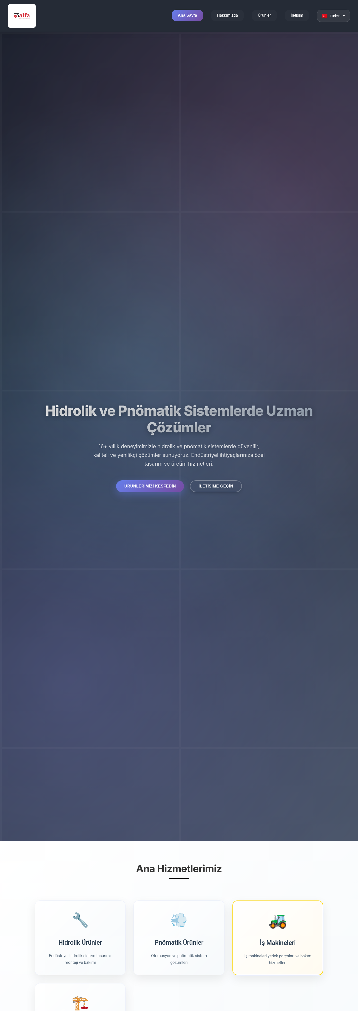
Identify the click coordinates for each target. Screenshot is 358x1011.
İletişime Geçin (220, 486)
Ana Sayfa (188, 16)
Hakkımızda (228, 16)
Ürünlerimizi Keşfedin (146, 486)
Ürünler (265, 16)
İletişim (298, 16)
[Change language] (334, 16)
